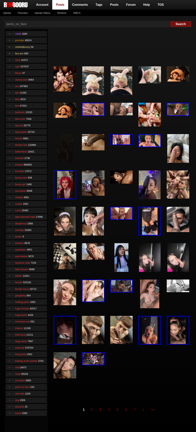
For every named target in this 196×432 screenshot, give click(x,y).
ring (17, 400)
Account (42, 4)
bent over (20, 118)
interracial (20, 334)
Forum (131, 4)
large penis (21, 341)
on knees (20, 380)
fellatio (18, 275)
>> (153, 409)
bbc (17, 92)
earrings (19, 230)
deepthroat (21, 223)
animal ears (21, 79)
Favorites (23, 12)
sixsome (19, 406)
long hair (19, 347)
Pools (114, 4)
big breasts (21, 131)
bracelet (19, 158)
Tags (99, 4)
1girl (17, 66)
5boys (18, 73)
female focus (22, 289)
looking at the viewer (26, 360)
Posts (61, 4)
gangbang (20, 295)
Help (146, 4)
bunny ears (21, 177)
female (18, 282)
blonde (18, 138)
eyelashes (20, 249)
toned (18, 413)
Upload (7, 12)
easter (18, 236)
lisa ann (19, 53)
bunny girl (20, 184)
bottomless (21, 151)
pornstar (19, 40)
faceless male (22, 262)
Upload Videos (42, 12)
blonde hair (21, 144)
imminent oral (22, 321)
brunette (19, 171)
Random (61, 12)
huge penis (21, 315)
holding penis (22, 302)
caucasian (20, 190)
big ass (19, 125)
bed (17, 105)
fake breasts (22, 269)
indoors (19, 328)
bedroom (20, 112)
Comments (80, 4)
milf (17, 367)
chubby (19, 197)
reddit (18, 33)
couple (18, 203)
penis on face (22, 387)
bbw (17, 99)
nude (17, 373)
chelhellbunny (22, 47)
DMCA (77, 12)
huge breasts (22, 308)
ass (17, 86)
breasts (19, 164)
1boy (17, 60)
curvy (18, 210)
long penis (20, 354)
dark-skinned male (25, 216)
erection (19, 243)
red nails (19, 393)
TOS (161, 4)
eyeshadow (21, 256)
